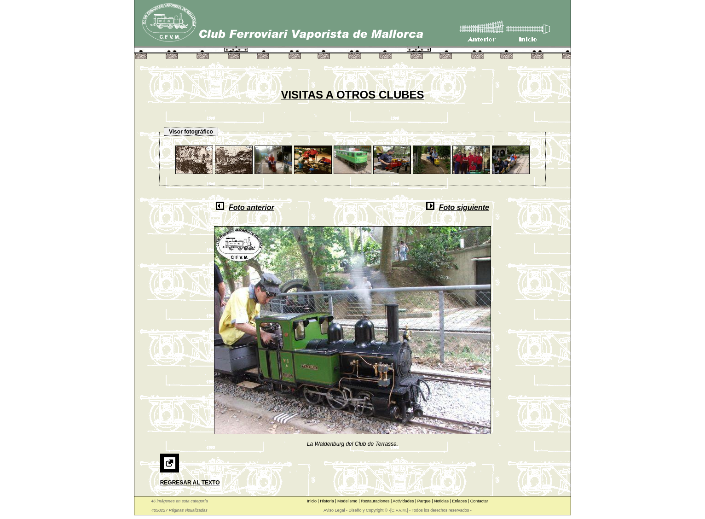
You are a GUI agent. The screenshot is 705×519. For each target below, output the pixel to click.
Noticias (442, 501)
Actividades (404, 501)
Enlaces (460, 501)
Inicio (312, 501)
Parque (424, 501)
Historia (327, 501)
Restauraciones (376, 501)
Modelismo (347, 501)
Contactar (479, 501)
